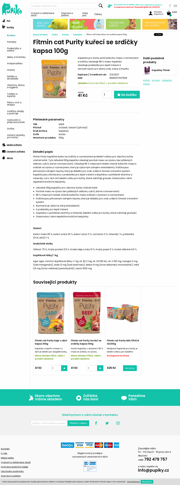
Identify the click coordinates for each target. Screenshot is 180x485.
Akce (7, 157)
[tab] (15, 20)
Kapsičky (77, 34)
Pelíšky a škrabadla (12, 77)
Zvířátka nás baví (87, 397)
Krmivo (11, 35)
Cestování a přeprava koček (16, 120)
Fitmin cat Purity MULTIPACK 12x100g (123, 342)
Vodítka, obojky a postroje (15, 112)
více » (151, 4)
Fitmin (146, 84)
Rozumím (147, 481)
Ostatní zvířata (13, 151)
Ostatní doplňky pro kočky (16, 136)
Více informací (133, 481)
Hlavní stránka (40, 34)
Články (98, 14)
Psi (6, 20)
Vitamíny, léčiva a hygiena (15, 86)
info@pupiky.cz (153, 470)
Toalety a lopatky (12, 94)
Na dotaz (130, 368)
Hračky (11, 69)
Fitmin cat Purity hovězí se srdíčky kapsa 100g (86, 342)
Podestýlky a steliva (14, 49)
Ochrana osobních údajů (14, 467)
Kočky (8, 26)
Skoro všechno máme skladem (45, 397)
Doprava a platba (67, 14)
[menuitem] (17, 35)
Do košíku (127, 95)
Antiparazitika (14, 63)
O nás (4, 453)
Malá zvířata (12, 144)
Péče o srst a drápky (14, 103)
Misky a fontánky (16, 57)
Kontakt (5, 448)
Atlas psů (85, 14)
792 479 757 (152, 459)
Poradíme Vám (133, 397)
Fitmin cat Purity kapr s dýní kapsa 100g (51, 342)
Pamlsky (11, 41)
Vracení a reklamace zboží (42, 14)
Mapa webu (7, 458)
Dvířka (10, 128)
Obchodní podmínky (12, 471)
